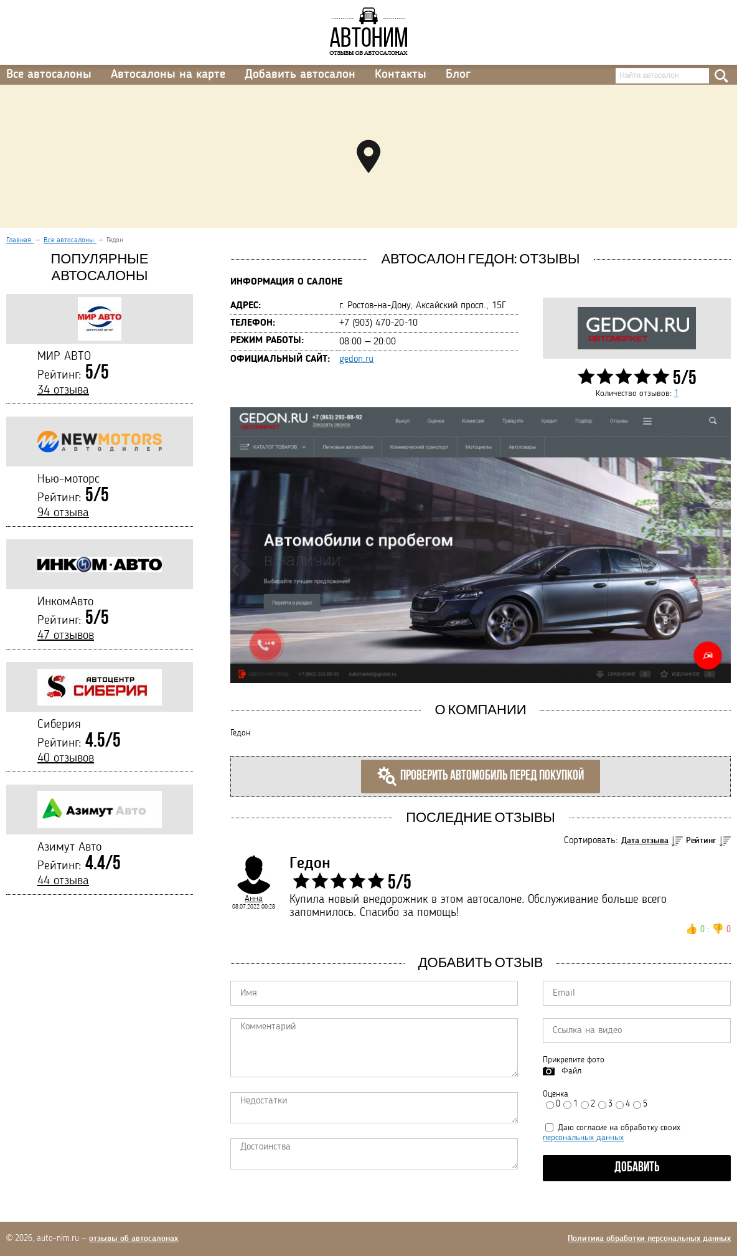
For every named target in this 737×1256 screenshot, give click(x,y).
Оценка (555, 1094)
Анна (254, 898)
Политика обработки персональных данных (649, 1238)
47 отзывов (65, 636)
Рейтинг (701, 840)
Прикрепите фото (573, 1059)
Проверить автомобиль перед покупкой (480, 776)
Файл (571, 1071)
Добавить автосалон (300, 74)
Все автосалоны (49, 74)
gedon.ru (356, 359)
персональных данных (583, 1137)
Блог (458, 74)
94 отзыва (63, 513)
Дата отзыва (645, 840)
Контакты (400, 74)
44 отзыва (63, 881)
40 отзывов (65, 758)
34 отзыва (63, 390)
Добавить (637, 1168)
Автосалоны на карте (168, 74)
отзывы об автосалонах (133, 1238)
